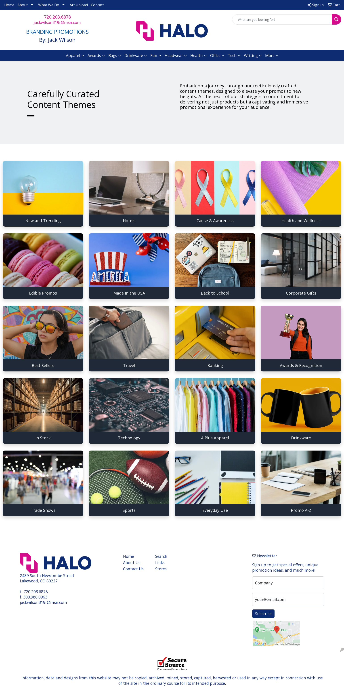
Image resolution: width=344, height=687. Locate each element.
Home (9, 4)
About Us (131, 562)
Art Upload (79, 4)
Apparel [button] (73, 55)
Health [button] (196, 55)
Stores (161, 568)
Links (160, 562)
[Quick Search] (282, 19)
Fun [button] (153, 55)
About (22, 4)
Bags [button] (112, 55)
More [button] (270, 55)
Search (161, 556)
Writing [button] (251, 55)
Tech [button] (232, 55)
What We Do (48, 4)
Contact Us (133, 568)
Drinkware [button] (133, 55)
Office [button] (215, 55)
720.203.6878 (57, 17)
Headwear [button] (174, 55)
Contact (97, 4)
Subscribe (263, 613)
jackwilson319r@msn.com (57, 22)
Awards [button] (94, 55)
